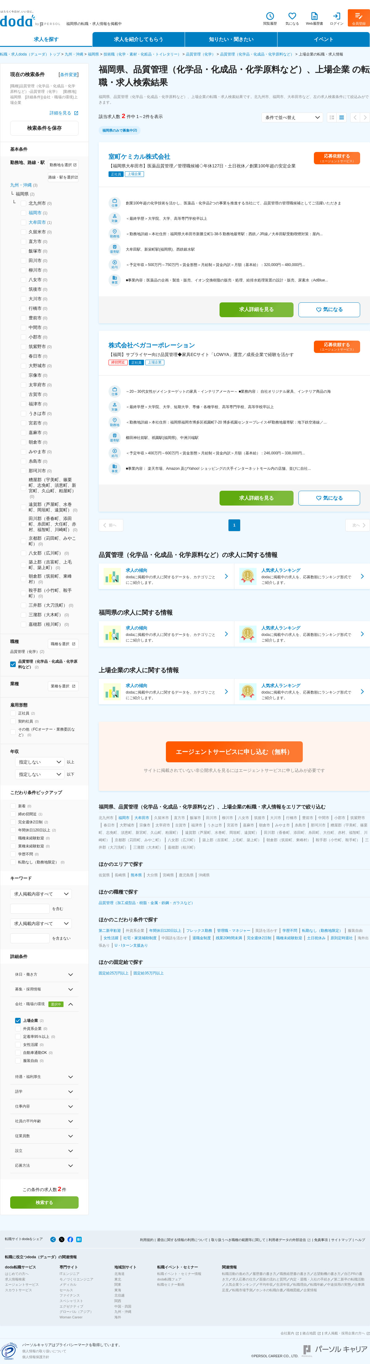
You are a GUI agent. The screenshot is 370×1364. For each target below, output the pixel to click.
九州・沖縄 (74, 54)
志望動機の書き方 (327, 1274)
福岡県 (93, 54)
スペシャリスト (71, 1301)
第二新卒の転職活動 (349, 1279)
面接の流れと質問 (272, 1279)
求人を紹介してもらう (138, 39)
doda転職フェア (169, 1279)
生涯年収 (283, 1284)
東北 (117, 1279)
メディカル (68, 1284)
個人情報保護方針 (35, 1357)
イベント (324, 39)
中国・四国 (122, 1306)
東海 (117, 1290)
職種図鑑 (293, 1290)
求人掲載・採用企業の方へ (344, 1333)
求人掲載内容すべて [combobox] (33, 893)
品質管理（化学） (201, 54)
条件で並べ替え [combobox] (280, 117)
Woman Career (71, 1317)
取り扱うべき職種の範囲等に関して (238, 1240)
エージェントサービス (22, 1284)
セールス (66, 1290)
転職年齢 (317, 1284)
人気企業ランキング (240, 1284)
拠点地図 (309, 1333)
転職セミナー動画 (170, 1284)
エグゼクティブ (71, 1306)
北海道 (119, 1274)
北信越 (119, 1295)
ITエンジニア (70, 1274)
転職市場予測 (242, 1290)
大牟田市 (37, 222)
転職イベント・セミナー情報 (179, 1274)
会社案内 (287, 1333)
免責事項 (321, 1240)
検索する (44, 1202)
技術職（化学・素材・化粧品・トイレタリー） (142, 54)
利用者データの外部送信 (287, 1240)
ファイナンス (70, 1295)
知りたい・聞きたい (231, 39)
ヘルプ (360, 1240)
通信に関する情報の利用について (182, 1240)
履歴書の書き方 (264, 1274)
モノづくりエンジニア (76, 1279)
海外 (117, 1317)
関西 (117, 1301)
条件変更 (68, 74)
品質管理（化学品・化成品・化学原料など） (257, 54)
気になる (329, 310)
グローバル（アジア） (76, 1311)
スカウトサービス (18, 1290)
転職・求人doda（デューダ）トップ (30, 54)
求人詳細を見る (256, 309)
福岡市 (35, 212)
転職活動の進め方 (235, 1274)
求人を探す (46, 39)
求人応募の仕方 (244, 1279)
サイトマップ (341, 1240)
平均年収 (266, 1284)
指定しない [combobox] (30, 762)
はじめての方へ (17, 1274)
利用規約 (147, 1240)
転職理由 (300, 1284)
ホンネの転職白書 (269, 1290)
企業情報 (310, 1290)
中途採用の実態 (339, 1284)
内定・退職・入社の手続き (310, 1279)
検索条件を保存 (44, 128)
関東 (117, 1284)
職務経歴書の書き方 (295, 1274)
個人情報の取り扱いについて (44, 1351)
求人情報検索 (15, 1279)
